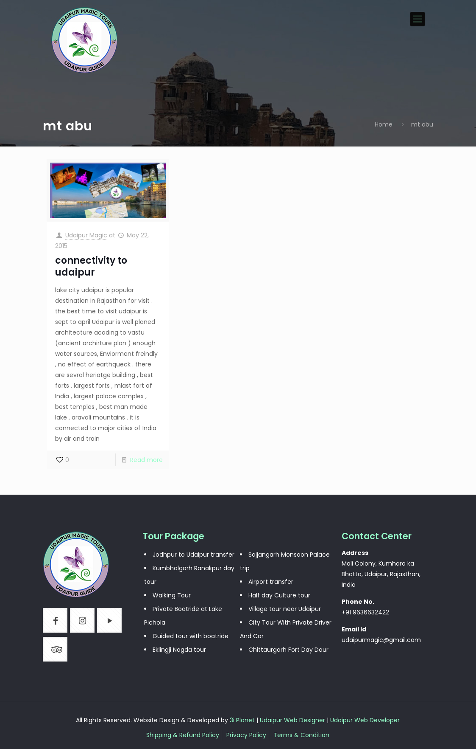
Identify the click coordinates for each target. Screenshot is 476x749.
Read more (146, 460)
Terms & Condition (301, 735)
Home (383, 124)
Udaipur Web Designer (292, 720)
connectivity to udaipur (91, 266)
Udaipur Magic (86, 235)
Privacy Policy (246, 735)
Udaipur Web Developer (365, 720)
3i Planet (243, 720)
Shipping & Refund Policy (182, 735)
